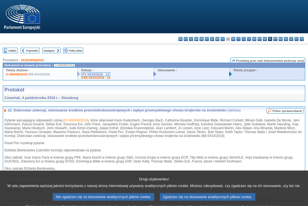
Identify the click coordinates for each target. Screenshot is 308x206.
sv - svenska (302, 39)
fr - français (223, 39)
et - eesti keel (207, 39)
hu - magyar (254, 39)
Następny (49, 50)
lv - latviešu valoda (244, 39)
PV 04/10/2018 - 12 (95, 74)
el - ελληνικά (212, 39)
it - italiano (238, 39)
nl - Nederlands (265, 39)
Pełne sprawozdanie (287, 111)
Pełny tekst (75, 50)
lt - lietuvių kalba (249, 39)
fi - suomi (296, 39)
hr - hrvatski (233, 39)
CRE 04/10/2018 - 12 (95, 77)
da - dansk (196, 39)
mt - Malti (259, 39)
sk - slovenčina (286, 39)
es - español (186, 39)
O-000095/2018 (16, 74)
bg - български (180, 39)
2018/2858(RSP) (32, 60)
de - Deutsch (202, 39)
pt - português (275, 39)
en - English (217, 39)
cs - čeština (191, 39)
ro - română (281, 39)
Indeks (12, 50)
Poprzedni (32, 50)
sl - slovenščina (291, 39)
